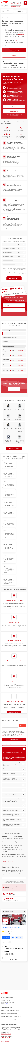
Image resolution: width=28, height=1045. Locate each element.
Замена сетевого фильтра (8, 260)
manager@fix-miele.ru (6, 992)
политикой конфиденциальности (16, 313)
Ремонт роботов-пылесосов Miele (10, 958)
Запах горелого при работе (6, 370)
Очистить (22, 673)
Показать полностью (7, 808)
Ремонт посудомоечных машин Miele (11, 964)
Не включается (5, 365)
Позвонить (20, 11)
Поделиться (2, 1018)
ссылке (7, 950)
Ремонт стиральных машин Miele (9, 961)
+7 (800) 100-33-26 (16, 5)
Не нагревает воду (6, 360)
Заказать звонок (14, 389)
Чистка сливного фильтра (8, 256)
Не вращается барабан (6, 355)
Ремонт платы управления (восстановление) (8, 244)
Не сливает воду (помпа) (5, 350)
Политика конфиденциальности (14, 1029)
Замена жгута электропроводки (9, 264)
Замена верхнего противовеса (9, 248)
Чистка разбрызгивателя (8, 252)
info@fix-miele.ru (5, 988)
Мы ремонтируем (6, 11)
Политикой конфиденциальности (17, 829)
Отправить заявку (14, 111)
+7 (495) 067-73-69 (16, 2)
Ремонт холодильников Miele (8, 967)
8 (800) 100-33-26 (5, 985)
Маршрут (6, 885)
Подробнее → (21, 350)
